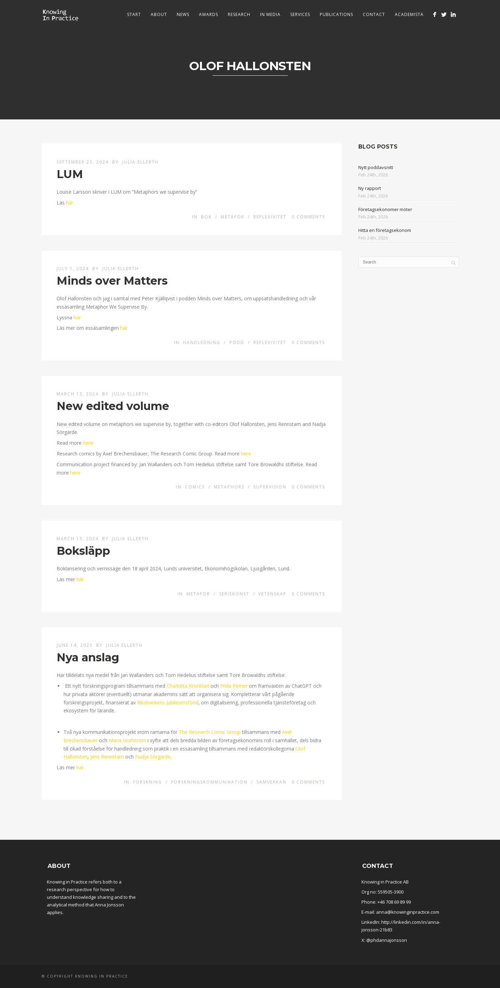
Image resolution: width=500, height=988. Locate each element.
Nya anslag (88, 657)
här (69, 202)
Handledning (201, 342)
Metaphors (229, 487)
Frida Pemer (234, 686)
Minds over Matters (112, 280)
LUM (70, 174)
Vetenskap (272, 594)
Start (134, 14)
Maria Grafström (127, 740)
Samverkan (271, 782)
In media (270, 14)
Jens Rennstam (107, 756)
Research (239, 14)
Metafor (232, 217)
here (88, 442)
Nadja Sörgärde (152, 756)
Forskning (147, 782)
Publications (336, 14)
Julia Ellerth (140, 162)
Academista (409, 14)
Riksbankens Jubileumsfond (167, 702)
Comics (195, 487)
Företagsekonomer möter (385, 209)
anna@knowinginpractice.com (407, 912)
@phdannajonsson (386, 940)
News (183, 14)
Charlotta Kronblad (188, 686)
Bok (206, 217)
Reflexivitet (269, 217)
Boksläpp (83, 551)
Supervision (269, 487)
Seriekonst (234, 594)
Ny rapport (369, 188)
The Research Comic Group (210, 732)
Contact (374, 14)
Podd (237, 342)
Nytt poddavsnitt (375, 167)
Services (300, 14)
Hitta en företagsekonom (384, 230)
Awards (208, 14)
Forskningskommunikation (209, 782)
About (159, 14)
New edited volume (113, 406)
